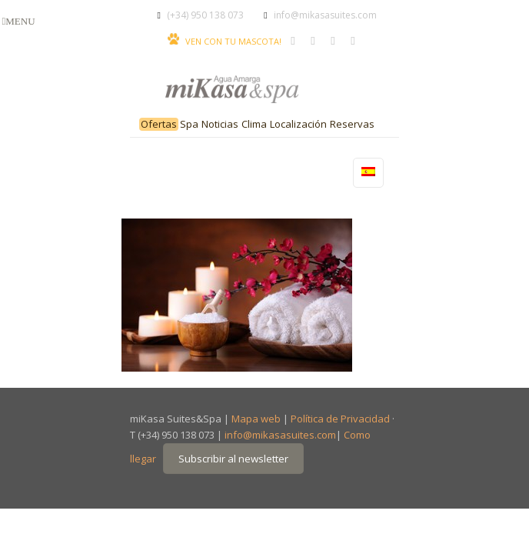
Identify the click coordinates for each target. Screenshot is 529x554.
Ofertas (159, 124)
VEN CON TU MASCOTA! (233, 41)
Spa (189, 124)
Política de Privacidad (340, 419)
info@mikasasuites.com (325, 15)
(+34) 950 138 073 (205, 15)
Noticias (219, 124)
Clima (254, 124)
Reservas (352, 124)
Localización (298, 124)
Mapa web (256, 419)
